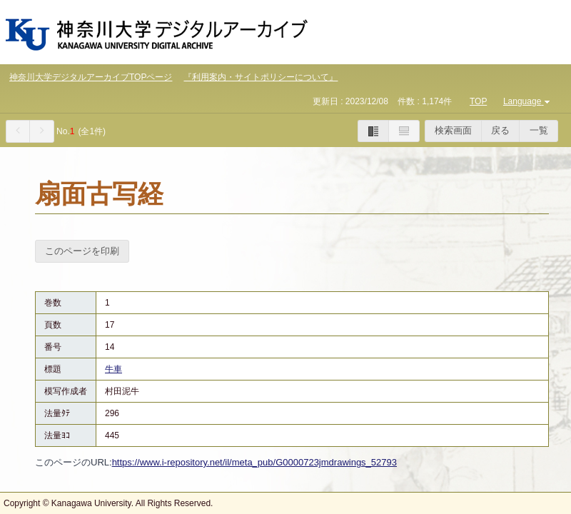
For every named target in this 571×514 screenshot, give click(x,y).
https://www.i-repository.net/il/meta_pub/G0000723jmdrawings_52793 (254, 462)
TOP (478, 101)
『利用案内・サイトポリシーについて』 (260, 77)
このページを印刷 (82, 251)
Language (527, 101)
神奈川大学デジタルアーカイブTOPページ (90, 77)
